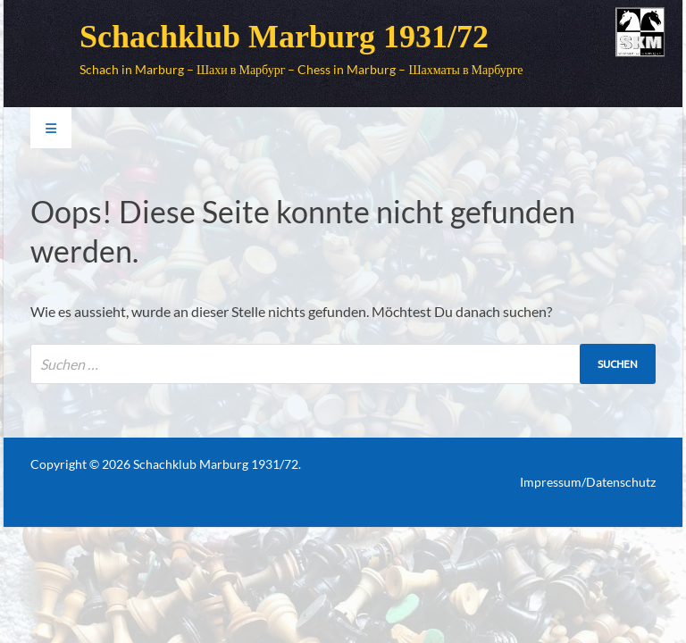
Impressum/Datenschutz (588, 481)
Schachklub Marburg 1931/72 (284, 36)
